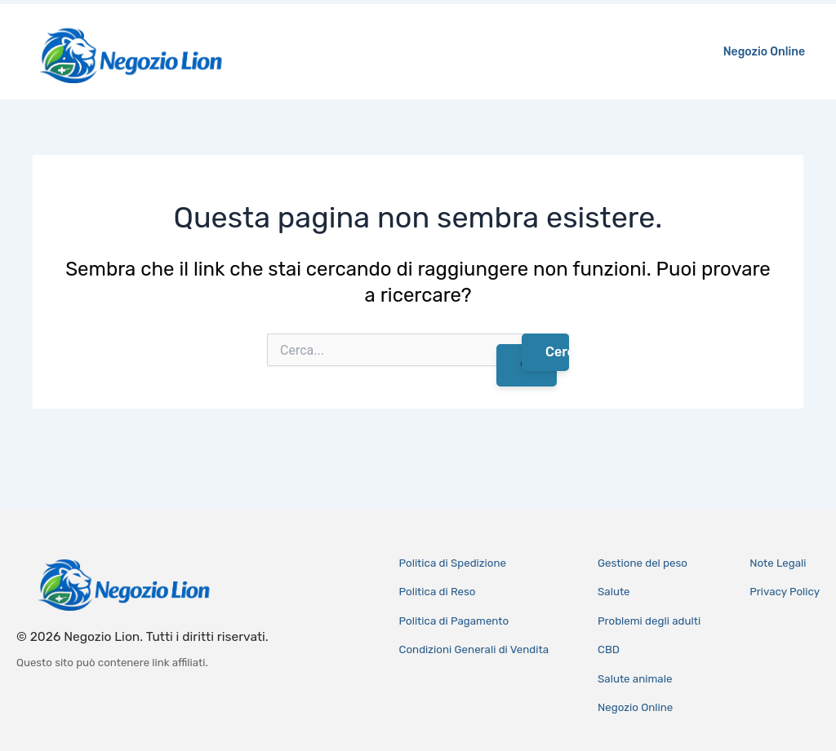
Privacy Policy (784, 591)
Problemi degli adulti (649, 621)
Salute (614, 591)
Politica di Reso (437, 591)
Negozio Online (767, 52)
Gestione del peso (642, 563)
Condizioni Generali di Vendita (474, 649)
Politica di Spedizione (452, 563)
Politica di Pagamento (454, 621)
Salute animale (635, 679)
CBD (609, 649)
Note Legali (777, 563)
